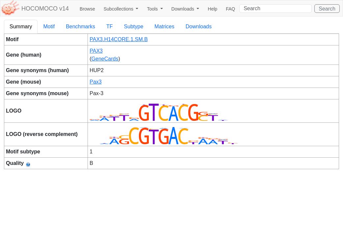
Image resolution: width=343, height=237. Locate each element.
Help (212, 9)
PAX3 (96, 51)
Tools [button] (153, 9)
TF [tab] (109, 26)
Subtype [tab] (134, 26)
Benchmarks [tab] (80, 26)
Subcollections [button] (119, 9)
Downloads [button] (184, 9)
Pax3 (95, 82)
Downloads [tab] (199, 26)
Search (327, 9)
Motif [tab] (49, 26)
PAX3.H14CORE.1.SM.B (119, 39)
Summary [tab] (21, 26)
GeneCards (105, 59)
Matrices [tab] (164, 26)
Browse (87, 9)
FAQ (230, 9)
